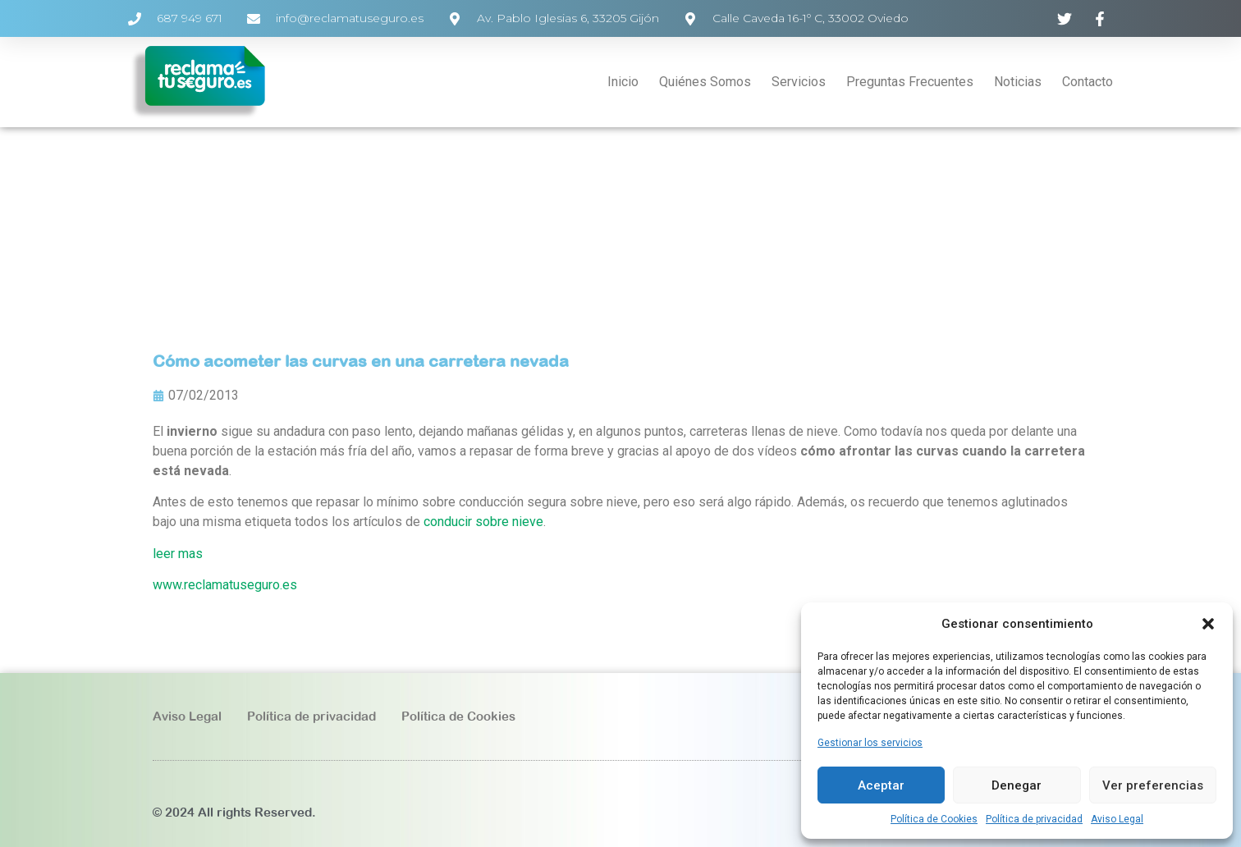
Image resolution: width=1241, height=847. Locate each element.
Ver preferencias (1152, 785)
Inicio (623, 81)
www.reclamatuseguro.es (225, 585)
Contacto (1087, 81)
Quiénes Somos (705, 81)
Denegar (1016, 785)
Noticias (1018, 81)
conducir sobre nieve (483, 521)
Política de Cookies (934, 819)
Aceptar (881, 785)
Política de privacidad (1034, 819)
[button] (1208, 624)
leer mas (178, 553)
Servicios (799, 81)
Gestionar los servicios (870, 743)
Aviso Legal (1117, 819)
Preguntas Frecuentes (909, 81)
